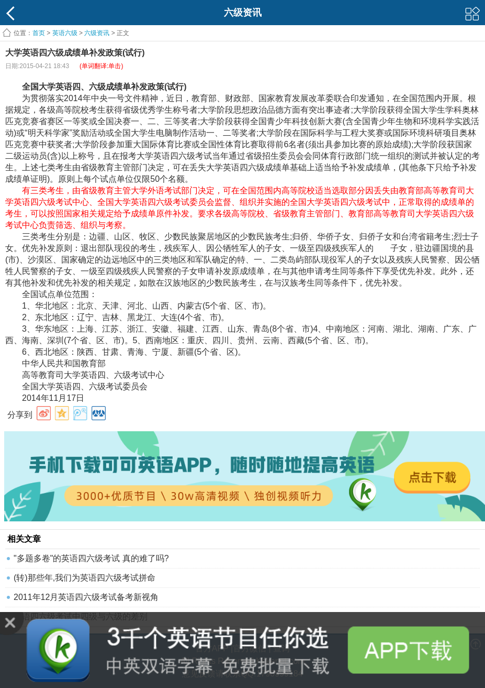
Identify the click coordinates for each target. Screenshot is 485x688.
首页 (38, 33)
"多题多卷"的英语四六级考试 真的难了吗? (91, 558)
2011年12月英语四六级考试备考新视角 (86, 597)
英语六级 (64, 33)
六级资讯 (96, 33)
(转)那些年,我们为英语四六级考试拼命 (84, 577)
